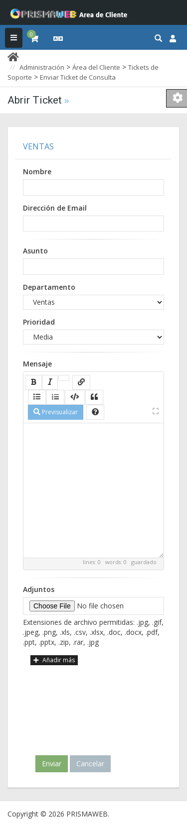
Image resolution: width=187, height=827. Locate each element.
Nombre (37, 171)
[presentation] (96, 706)
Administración (41, 67)
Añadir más (54, 660)
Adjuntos (38, 589)
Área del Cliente (96, 67)
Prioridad (39, 322)
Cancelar (90, 763)
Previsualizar (55, 412)
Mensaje (37, 363)
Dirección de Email (55, 208)
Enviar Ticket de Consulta (78, 77)
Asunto (35, 250)
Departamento (49, 287)
